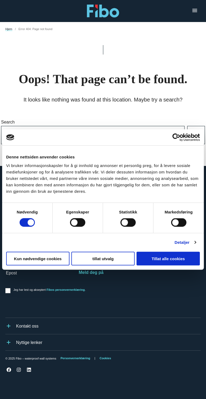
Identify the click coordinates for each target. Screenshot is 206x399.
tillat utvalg (102, 258)
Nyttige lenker (23, 342)
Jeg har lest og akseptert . (49, 289)
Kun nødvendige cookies (38, 258)
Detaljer (182, 242)
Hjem (8, 29)
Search (8, 122)
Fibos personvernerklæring (66, 289)
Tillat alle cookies (168, 258)
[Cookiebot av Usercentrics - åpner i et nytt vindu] (176, 137)
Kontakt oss (22, 326)
